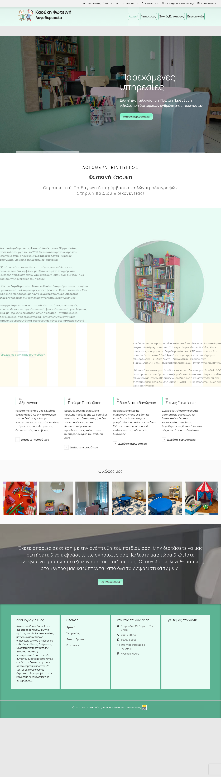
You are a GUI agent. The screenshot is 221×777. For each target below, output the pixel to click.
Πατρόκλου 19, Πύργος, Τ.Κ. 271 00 (103, 3)
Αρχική (133, 16)
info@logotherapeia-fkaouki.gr (179, 3)
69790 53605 (151, 3)
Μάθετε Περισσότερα (136, 116)
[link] (144, 707)
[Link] (110, 94)
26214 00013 (132, 3)
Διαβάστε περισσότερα (33, 423)
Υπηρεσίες (148, 16)
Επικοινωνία (195, 16)
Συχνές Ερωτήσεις (171, 16)
